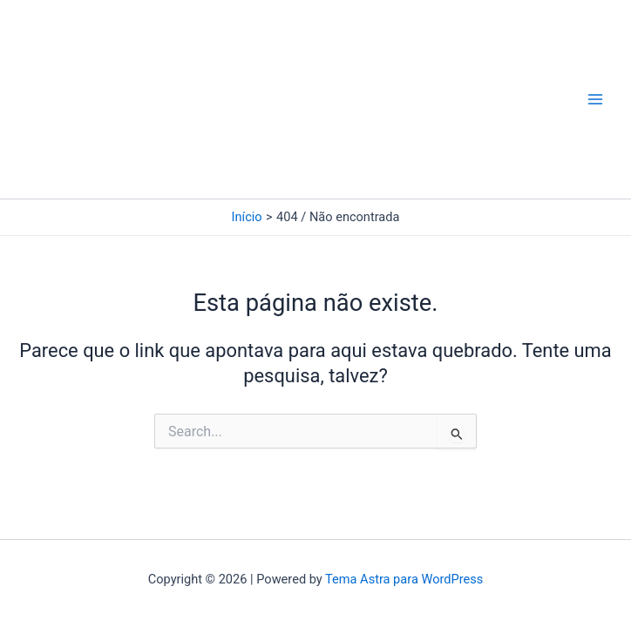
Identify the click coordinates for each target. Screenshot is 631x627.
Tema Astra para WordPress (404, 579)
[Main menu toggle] (595, 99)
